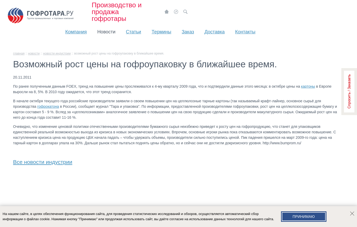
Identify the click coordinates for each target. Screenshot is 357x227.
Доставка (214, 31)
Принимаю (303, 216)
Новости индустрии (57, 53)
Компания (76, 31)
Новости (106, 31)
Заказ (188, 31)
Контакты (245, 31)
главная (19, 53)
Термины (161, 31)
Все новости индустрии (42, 161)
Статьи (133, 31)
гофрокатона (48, 106)
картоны (308, 86)
